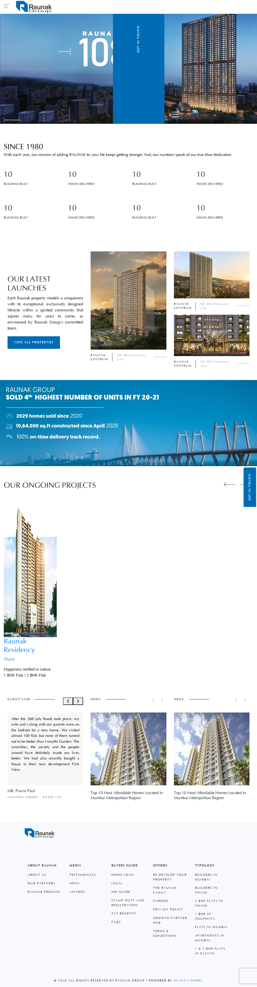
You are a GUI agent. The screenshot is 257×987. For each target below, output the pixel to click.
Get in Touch (249, 487)
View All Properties (34, 342)
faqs (116, 922)
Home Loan (122, 874)
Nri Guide (121, 892)
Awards (77, 892)
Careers (161, 901)
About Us (37, 874)
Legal (117, 883)
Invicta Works (188, 980)
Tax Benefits (123, 913)
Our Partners (41, 883)
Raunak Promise (44, 892)
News (75, 883)
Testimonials (83, 874)
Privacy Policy (168, 909)
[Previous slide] (229, 484)
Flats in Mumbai (211, 927)
